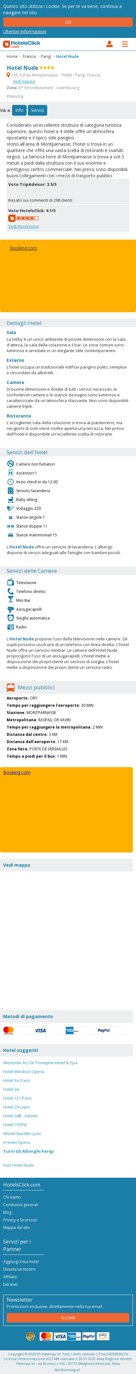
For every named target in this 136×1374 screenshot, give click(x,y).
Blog (7, 1212)
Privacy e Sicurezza (20, 1220)
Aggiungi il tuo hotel (21, 1261)
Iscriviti (68, 1318)
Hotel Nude (67, 56)
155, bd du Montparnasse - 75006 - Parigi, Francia (53, 75)
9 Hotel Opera (16, 1142)
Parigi (46, 56)
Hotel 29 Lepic (16, 1107)
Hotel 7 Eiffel (15, 1124)
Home (12, 56)
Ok (68, 22)
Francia (29, 56)
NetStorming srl (67, 1370)
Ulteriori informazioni (24, 31)
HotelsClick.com (22, 44)
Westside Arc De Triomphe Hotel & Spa (40, 1063)
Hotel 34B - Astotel (20, 1116)
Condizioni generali (20, 1204)
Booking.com (23, 248)
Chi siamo (12, 1197)
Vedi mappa (24, 81)
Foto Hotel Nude (18, 1165)
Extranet (10, 1284)
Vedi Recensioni (23, 226)
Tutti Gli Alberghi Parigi (28, 1151)
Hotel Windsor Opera (23, 1071)
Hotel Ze (11, 1089)
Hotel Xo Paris (16, 1080)
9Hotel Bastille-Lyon (22, 1133)
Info (19, 110)
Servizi (37, 110)
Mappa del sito (16, 1227)
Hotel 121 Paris (17, 1098)
